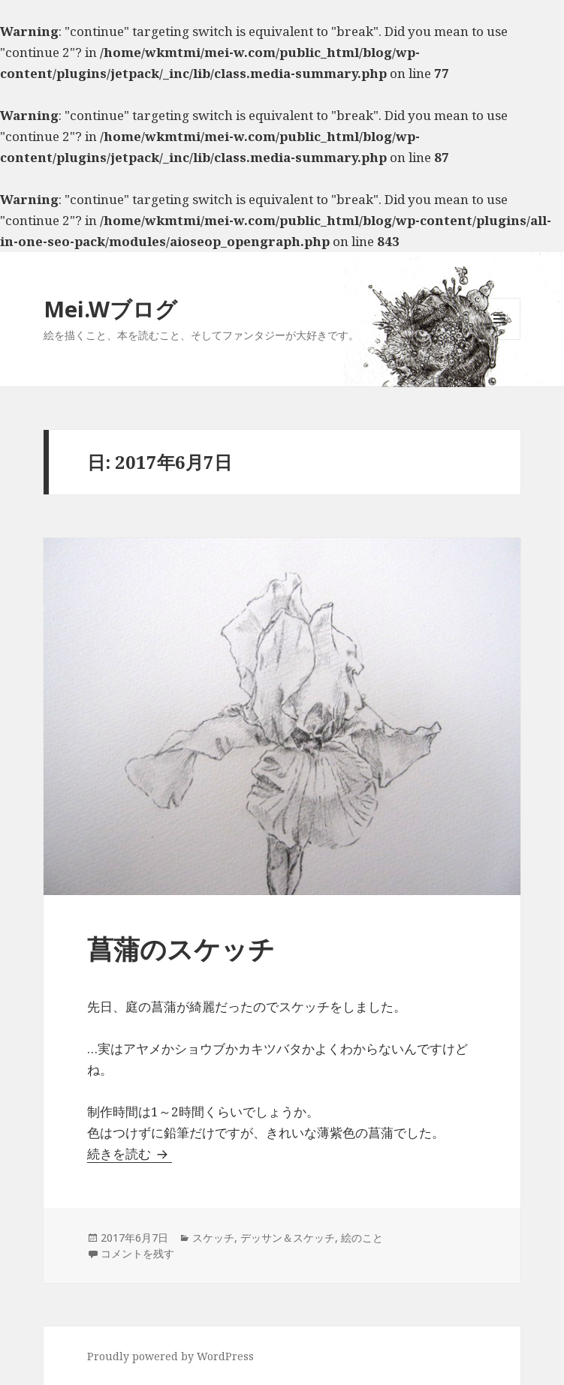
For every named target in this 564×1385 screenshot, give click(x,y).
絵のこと (362, 1237)
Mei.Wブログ (110, 308)
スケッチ (213, 1237)
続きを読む (129, 1153)
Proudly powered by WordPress (170, 1356)
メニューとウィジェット (499, 339)
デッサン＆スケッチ (287, 1237)
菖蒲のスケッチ (181, 948)
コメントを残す (137, 1253)
